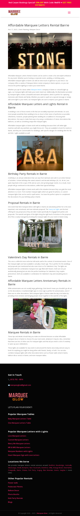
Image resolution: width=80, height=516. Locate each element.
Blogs (10, 502)
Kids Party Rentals (15, 498)
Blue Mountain (48, 470)
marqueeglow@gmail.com (20, 385)
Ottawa (24, 470)
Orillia (50, 468)
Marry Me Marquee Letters (19, 443)
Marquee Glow (42, 513)
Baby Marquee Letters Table (19, 419)
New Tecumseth (34, 468)
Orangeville (11, 470)
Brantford (44, 468)
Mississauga (12, 468)
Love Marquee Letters (17, 436)
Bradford (52, 465)
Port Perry (32, 470)
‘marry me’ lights (54, 209)
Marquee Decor (34, 29)
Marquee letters (36, 90)
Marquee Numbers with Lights (20, 451)
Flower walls (13, 483)
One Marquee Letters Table (19, 423)
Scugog (39, 470)
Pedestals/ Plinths (15, 487)
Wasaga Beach (58, 468)
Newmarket (68, 468)
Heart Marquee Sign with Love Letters (23, 455)
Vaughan (63, 470)
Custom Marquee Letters (18, 440)
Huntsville (68, 465)
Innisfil (19, 468)
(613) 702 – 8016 (16, 379)
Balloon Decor (13, 490)
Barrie (19, 470)
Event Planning (24, 29)
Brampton (25, 468)
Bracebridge (60, 465)
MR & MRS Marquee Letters (19, 447)
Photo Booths (13, 494)
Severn (56, 470)
